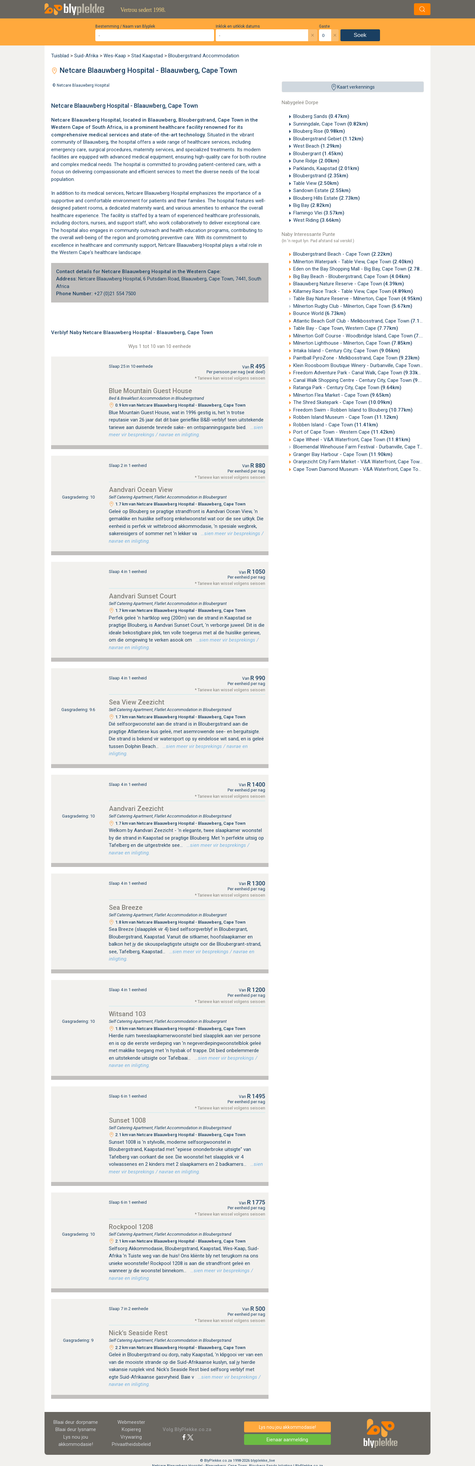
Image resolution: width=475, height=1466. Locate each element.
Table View (316, 183)
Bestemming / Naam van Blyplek (125, 26)
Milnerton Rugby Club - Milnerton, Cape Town (352, 306)
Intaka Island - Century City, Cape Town (346, 351)
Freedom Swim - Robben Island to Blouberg (353, 410)
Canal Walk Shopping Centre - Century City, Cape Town (363, 380)
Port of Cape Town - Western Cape (344, 432)
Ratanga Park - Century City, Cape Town (347, 387)
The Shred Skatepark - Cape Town (342, 402)
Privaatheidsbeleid (131, 1444)
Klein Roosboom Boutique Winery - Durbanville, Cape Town (367, 365)
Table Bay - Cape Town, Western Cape (345, 328)
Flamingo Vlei (318, 213)
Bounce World (319, 313)
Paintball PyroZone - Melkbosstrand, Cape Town (356, 358)
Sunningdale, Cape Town (330, 124)
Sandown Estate (322, 190)
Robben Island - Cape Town (335, 425)
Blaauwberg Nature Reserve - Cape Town (348, 284)
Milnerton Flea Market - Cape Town (342, 395)
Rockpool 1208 (131, 1227)
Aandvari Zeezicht (136, 809)
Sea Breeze (125, 907)
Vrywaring (131, 1437)
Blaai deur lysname (75, 1429)
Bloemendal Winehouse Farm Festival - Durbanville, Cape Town (373, 447)
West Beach (317, 146)
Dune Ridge (316, 161)
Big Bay (312, 205)
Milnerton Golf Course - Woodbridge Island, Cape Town (364, 336)
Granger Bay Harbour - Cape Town (343, 454)
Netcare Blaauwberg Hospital (83, 85)
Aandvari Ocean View (141, 490)
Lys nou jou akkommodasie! (287, 1427)
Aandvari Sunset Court (142, 596)
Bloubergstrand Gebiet (328, 139)
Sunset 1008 (127, 1120)
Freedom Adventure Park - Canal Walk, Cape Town (358, 373)
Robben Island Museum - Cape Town (345, 417)
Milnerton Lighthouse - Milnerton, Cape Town (352, 343)
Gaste (324, 26)
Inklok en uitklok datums (238, 26)
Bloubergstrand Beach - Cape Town (342, 254)
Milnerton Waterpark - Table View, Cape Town (353, 262)
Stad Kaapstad (147, 56)
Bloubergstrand (320, 176)
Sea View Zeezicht (136, 702)
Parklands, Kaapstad (326, 168)
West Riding (317, 220)
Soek (360, 35)
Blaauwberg (95, 142)
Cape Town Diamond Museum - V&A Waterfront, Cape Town (371, 469)
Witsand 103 (127, 1014)
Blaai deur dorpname (75, 1422)
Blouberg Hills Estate (326, 198)
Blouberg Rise (319, 131)
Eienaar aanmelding (287, 1439)
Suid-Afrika (86, 56)
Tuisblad (60, 56)
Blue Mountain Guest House (150, 391)
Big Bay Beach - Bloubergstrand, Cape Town (351, 276)
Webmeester (131, 1422)
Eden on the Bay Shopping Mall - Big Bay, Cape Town (360, 269)
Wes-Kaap (115, 56)
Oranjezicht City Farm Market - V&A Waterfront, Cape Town (370, 462)
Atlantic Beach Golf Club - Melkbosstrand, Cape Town (362, 321)
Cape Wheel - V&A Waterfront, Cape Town (351, 440)
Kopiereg (131, 1429)
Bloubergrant (318, 154)
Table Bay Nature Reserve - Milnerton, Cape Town (357, 299)
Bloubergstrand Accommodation (203, 56)
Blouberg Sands (321, 116)
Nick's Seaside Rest (138, 1333)
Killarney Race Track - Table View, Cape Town (353, 291)
